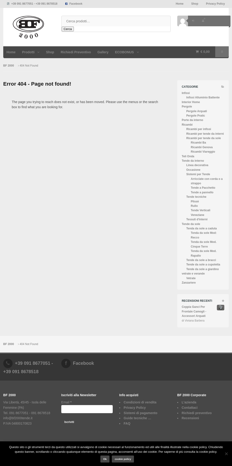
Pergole (187, 106)
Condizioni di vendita (140, 402)
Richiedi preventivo (197, 413)
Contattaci (190, 407)
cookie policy (123, 459)
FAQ (127, 423)
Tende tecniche (196, 196)
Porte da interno (192, 120)
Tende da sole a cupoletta (203, 264)
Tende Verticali (200, 210)
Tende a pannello (202, 192)
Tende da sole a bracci (201, 260)
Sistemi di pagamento (140, 413)
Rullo (194, 206)
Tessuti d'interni (197, 219)
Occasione (193, 169)
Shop (194, 3)
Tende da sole (191, 224)
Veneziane (197, 215)
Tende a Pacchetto (203, 187)
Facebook (75, 3)
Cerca (68, 29)
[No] (226, 453)
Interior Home (191, 102)
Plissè (195, 201)
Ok (105, 459)
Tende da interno (193, 160)
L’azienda (189, 402)
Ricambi (187, 124)
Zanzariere (189, 282)
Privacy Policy (215, 3)
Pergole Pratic (195, 115)
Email (66, 402)
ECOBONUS (124, 52)
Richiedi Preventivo (76, 52)
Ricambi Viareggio (203, 151)
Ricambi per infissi (198, 129)
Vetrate (191, 278)
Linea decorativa (197, 165)
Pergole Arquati (196, 111)
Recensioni (190, 418)
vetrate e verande (193, 273)
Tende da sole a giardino (202, 269)
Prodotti (28, 52)
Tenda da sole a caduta (201, 228)
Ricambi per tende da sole (203, 138)
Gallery (102, 52)
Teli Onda (188, 156)
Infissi (186, 93)
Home (179, 3)
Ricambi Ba (198, 142)
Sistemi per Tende (198, 174)
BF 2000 (9, 65)
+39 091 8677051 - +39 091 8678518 (34, 3)
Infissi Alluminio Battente (203, 97)
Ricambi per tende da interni (205, 133)
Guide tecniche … (137, 418)
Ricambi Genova (202, 147)
